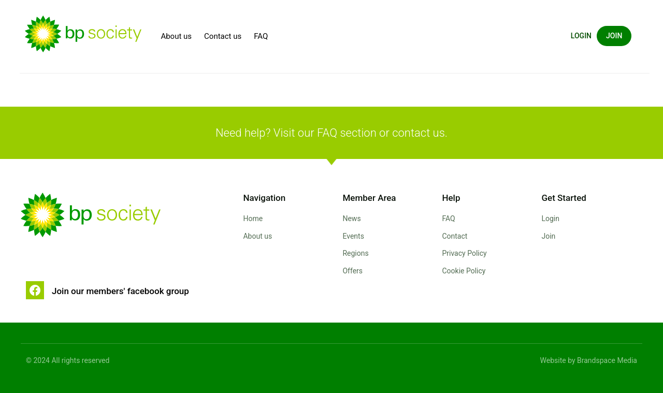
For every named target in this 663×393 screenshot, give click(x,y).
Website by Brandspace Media (588, 360)
